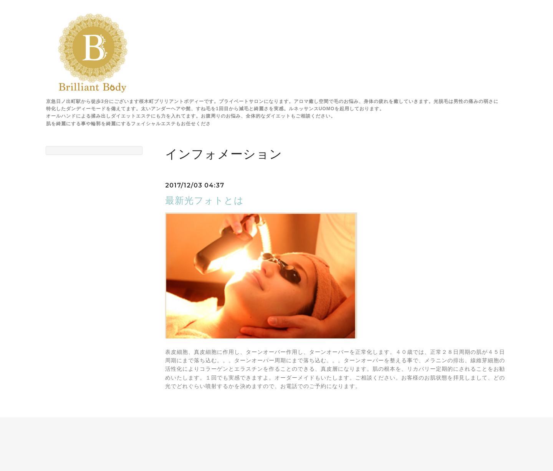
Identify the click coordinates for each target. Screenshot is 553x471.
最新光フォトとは (204, 200)
